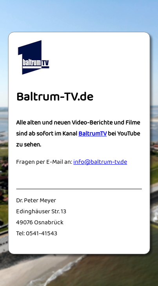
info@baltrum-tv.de (100, 162)
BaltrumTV (92, 134)
